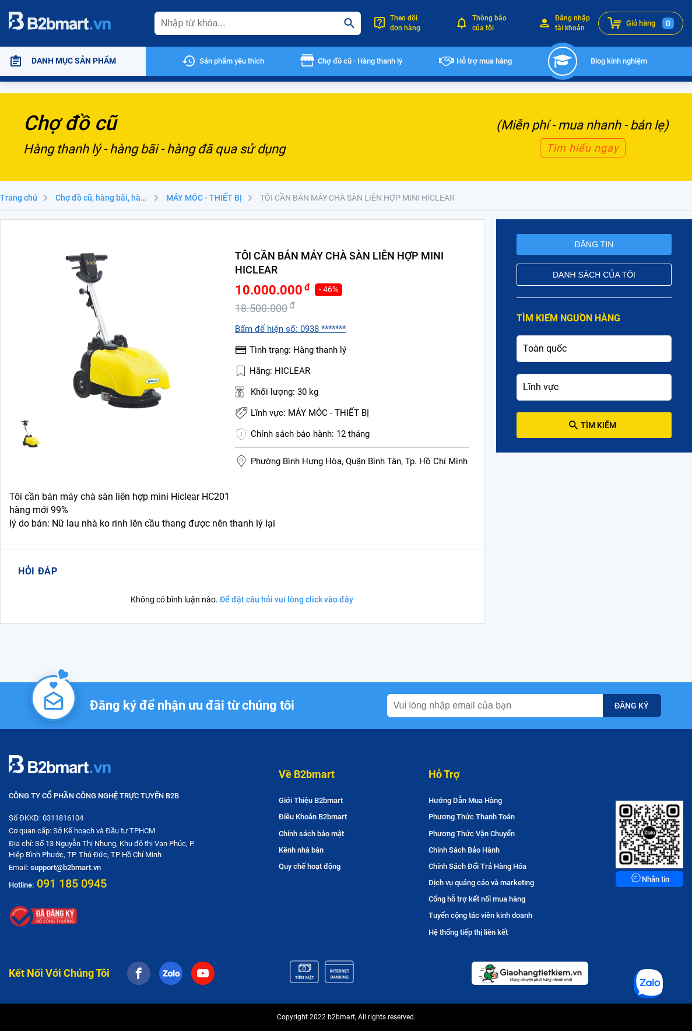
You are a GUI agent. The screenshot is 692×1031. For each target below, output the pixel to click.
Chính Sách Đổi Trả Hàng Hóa (477, 866)
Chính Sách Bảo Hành (464, 850)
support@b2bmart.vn (65, 867)
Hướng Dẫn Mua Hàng (465, 800)
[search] (349, 23)
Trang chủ (18, 197)
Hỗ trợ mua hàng (484, 61)
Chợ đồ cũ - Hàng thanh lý (360, 61)
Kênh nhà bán (301, 850)
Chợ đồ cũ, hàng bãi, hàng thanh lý (107, 197)
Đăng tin (594, 244)
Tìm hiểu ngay (582, 148)
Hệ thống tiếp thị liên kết (468, 932)
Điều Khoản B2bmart (313, 816)
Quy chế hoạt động (309, 866)
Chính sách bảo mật (311, 833)
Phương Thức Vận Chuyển (471, 833)
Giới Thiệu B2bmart (311, 800)
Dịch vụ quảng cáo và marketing (481, 882)
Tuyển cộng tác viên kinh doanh (480, 915)
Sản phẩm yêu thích (231, 61)
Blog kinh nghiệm (619, 61)
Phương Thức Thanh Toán (471, 816)
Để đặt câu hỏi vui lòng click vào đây (286, 599)
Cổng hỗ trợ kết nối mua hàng (476, 899)
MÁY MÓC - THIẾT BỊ (204, 197)
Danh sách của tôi (594, 274)
